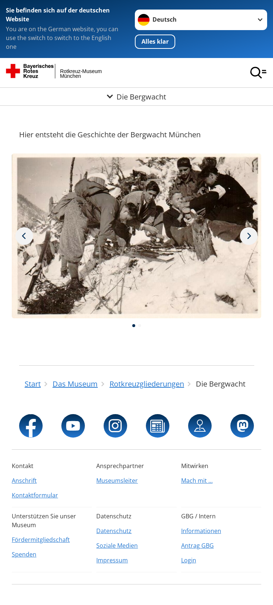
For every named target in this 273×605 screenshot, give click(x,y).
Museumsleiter (117, 481)
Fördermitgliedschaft (41, 540)
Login (188, 560)
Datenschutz (114, 531)
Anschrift (24, 481)
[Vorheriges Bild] (249, 236)
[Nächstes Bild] (24, 236)
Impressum (112, 560)
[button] (133, 325)
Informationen (201, 531)
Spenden (24, 554)
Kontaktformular (35, 495)
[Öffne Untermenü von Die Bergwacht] (136, 96)
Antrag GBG (197, 545)
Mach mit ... (197, 481)
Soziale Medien (117, 545)
